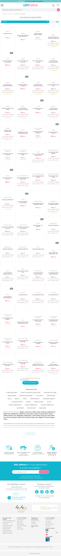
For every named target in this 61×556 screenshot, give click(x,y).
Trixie (5, 419)
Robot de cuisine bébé (26, 395)
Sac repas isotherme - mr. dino (38, 109)
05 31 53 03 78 (52, 455)
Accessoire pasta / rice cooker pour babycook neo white (53, 38)
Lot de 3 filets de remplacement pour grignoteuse (7, 274)
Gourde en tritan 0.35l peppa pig (23, 363)
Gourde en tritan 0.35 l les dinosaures (53, 343)
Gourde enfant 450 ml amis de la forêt (53, 320)
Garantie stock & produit (8, 531)
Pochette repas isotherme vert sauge (23, 109)
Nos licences (33, 523)
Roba (19, 417)
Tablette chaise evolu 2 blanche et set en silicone (38, 365)
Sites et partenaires (35, 520)
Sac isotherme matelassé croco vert (8, 227)
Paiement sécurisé (50, 528)
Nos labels (33, 522)
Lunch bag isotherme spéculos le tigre (38, 273)
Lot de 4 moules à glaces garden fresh (38, 154)
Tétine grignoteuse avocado (38, 343)
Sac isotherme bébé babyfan (53, 153)
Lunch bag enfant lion (53, 294)
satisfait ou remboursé (37, 450)
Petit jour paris (46, 415)
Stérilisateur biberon (49, 398)
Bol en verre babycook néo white (23, 61)
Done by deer (43, 414)
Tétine (25, 398)
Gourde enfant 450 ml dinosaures (38, 132)
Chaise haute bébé (11, 392)
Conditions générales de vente (9, 520)
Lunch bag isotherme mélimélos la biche (53, 273)
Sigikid (41, 417)
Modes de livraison (6, 528)
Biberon (17, 398)
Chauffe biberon (35, 398)
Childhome (22, 414)
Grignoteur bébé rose (8, 249)
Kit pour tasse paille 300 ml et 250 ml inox (23, 36)
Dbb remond (34, 414)
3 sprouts (28, 412)
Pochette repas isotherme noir (7, 131)
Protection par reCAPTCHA (35, 553)
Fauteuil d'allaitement (15, 405)
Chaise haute (11, 547)
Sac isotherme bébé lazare (53, 176)
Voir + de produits (30, 382)
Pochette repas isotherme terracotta (38, 85)
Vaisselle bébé (51, 395)
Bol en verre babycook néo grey (38, 61)
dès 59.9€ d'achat (9, 450)
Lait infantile (20, 408)
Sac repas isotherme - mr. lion (53, 133)
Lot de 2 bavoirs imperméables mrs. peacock (7, 297)
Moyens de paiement (7, 530)
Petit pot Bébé (31, 408)
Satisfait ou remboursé (7, 533)
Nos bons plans (20, 521)
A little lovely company (39, 412)
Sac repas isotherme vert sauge (8, 109)
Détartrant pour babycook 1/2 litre (38, 34)
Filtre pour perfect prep (7, 199)
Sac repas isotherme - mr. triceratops (23, 202)
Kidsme (11, 415)
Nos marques (19, 522)
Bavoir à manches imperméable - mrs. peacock (53, 254)
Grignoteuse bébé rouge (38, 249)
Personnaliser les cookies (8, 525)
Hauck (51, 414)
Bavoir (9, 398)
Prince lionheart (12, 417)
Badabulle (14, 414)
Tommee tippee (49, 417)
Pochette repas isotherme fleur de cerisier (53, 109)
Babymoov (7, 414)
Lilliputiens (27, 415)
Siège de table (12, 395)
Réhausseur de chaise (50, 392)
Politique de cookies (7, 527)
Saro (23, 417)
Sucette (28, 401)
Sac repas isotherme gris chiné (53, 85)
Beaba (22, 412)
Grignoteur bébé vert (23, 249)
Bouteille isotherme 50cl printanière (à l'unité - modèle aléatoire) (23, 323)
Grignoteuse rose (8, 33)
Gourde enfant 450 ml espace (23, 154)
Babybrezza (51, 412)
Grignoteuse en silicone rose (22, 271)
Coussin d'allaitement (31, 405)
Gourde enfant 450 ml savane (7, 342)
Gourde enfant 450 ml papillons (7, 318)
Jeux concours (48, 522)
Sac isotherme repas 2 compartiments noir (53, 204)
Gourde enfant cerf (22, 294)
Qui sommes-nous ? (21, 519)
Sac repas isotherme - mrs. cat (7, 178)
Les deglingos (18, 415)
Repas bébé (42, 408)
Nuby (38, 415)
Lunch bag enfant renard (38, 294)
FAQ (32, 527)
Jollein (5, 415)
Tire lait (49, 401)
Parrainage (48, 525)
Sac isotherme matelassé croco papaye (23, 227)
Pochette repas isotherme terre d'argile (53, 365)
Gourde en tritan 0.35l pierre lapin (23, 341)
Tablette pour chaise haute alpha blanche (23, 133)
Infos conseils (48, 521)
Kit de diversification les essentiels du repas (38, 204)
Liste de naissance (49, 519)
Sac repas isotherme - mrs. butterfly (7, 61)
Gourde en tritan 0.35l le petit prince (7, 365)
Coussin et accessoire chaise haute (30, 392)
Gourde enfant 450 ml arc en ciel (7, 154)
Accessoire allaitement (47, 405)
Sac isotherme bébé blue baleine (38, 176)
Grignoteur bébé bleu (53, 225)
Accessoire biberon (17, 401)
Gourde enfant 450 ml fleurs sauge (38, 320)
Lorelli (34, 415)
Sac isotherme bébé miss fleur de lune (23, 178)
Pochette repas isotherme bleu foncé (8, 85)
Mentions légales (20, 524)
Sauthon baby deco (31, 417)
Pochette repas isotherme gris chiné (53, 61)
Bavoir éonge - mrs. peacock (38, 226)
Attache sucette (38, 401)
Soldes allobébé (20, 529)
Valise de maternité (49, 524)
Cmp (28, 414)
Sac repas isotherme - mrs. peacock (23, 85)
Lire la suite (30, 433)
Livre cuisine (39, 395)
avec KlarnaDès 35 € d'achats (23, 450)
